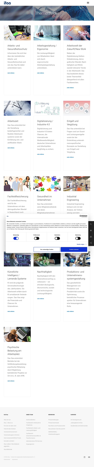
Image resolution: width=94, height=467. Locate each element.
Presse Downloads (53, 422)
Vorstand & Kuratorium (10, 432)
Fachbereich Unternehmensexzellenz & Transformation (33, 436)
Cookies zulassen (74, 249)
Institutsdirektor (30, 419)
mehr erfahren (11, 73)
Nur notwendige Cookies (46, 249)
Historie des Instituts (10, 429)
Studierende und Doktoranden (79, 426)
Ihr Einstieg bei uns (76, 419)
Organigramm (30, 444)
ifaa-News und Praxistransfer (56, 426)
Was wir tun (7, 419)
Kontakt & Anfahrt (9, 441)
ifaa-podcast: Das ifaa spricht (56, 429)
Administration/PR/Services (34, 441)
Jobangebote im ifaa (76, 422)
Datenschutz (7, 459)
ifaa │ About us (8, 422)
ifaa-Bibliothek (8, 449)
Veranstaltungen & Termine (11, 435)
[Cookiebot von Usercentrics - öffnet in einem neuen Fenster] (79, 216)
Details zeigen (80, 244)
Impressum (15, 459)
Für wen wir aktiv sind (10, 426)
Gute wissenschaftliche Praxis (12, 438)
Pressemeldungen (53, 419)
